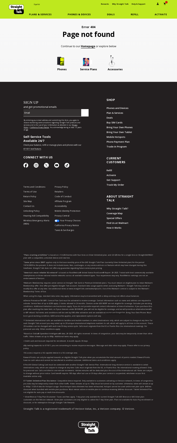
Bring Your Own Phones (120, 127)
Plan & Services (115, 112)
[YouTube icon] (56, 166)
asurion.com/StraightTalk (115, 312)
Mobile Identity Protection (67, 211)
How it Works (114, 227)
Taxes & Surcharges (64, 230)
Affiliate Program (63, 201)
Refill (109, 170)
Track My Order (115, 184)
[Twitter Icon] (46, 166)
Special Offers (114, 218)
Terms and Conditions (34, 186)
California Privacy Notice (67, 225)
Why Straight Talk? (117, 208)
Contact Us (28, 206)
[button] (42, 14)
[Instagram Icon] (36, 166)
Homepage (88, 46)
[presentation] (151, 4)
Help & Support (139, 4)
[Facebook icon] (25, 166)
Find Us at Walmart (117, 222)
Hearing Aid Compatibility (36, 215)
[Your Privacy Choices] (68, 221)
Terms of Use (30, 191)
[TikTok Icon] (67, 166)
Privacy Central (62, 215)
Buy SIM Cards (114, 122)
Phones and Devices (117, 108)
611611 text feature (32, 148)
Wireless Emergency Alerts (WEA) (36, 222)
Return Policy (29, 196)
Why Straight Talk (120, 4)
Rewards (105, 4)
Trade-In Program (117, 146)
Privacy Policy (61, 186)
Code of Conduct (63, 196)
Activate (111, 175)
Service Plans (88, 69)
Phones (62, 69)
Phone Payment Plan (118, 141)
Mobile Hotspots (116, 136)
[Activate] (160, 14)
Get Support (113, 179)
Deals (110, 117)
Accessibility (61, 206)
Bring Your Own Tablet (119, 132)
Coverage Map (115, 213)
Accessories (115, 69)
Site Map (27, 201)
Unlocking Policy (31, 211)
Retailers (59, 191)
